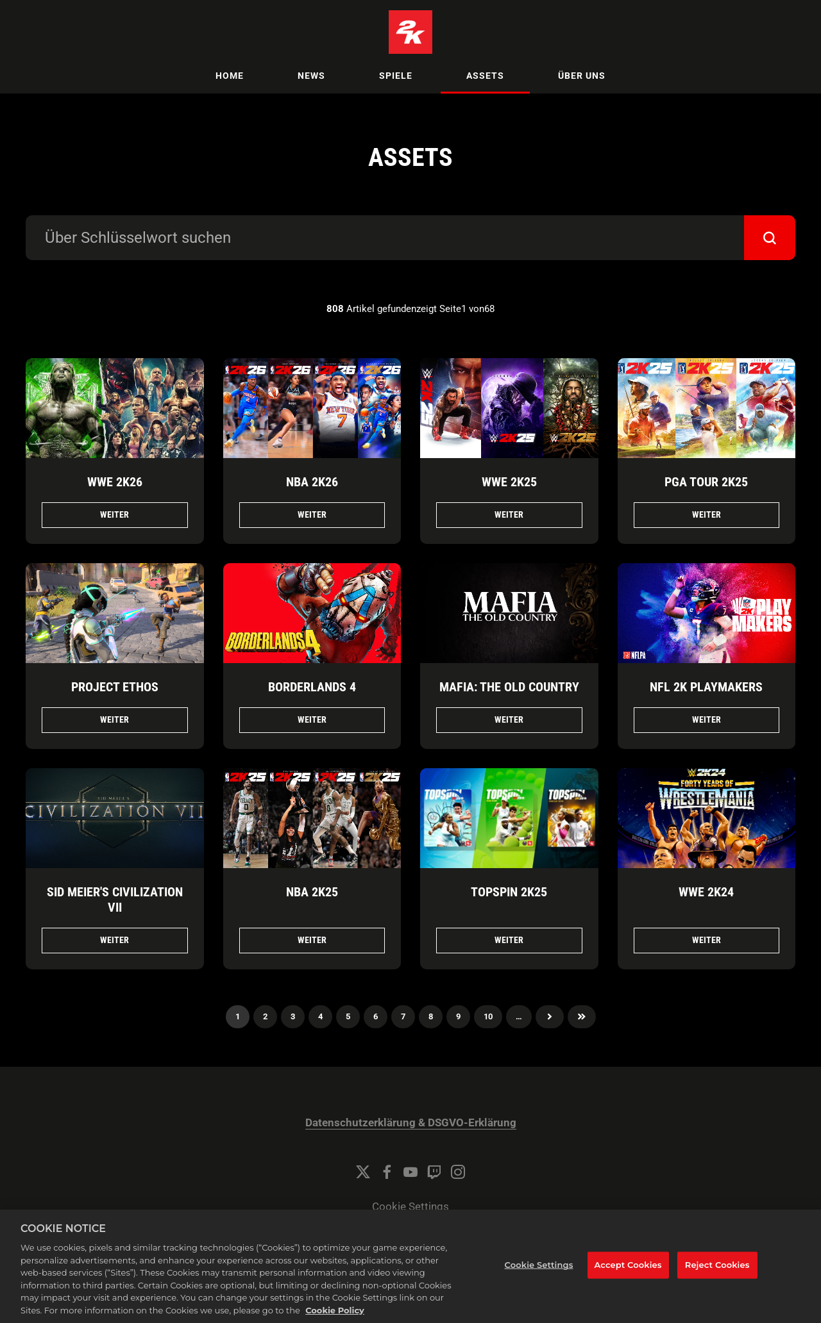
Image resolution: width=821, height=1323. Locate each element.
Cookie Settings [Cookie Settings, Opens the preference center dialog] (539, 1281)
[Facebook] (387, 1172)
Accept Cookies (628, 1281)
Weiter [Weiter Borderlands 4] (312, 719)
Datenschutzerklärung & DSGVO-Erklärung (410, 1123)
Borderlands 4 (312, 686)
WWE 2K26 (114, 481)
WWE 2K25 (509, 481)
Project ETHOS (114, 686)
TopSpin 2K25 (509, 892)
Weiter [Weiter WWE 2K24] (706, 940)
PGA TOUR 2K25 (706, 481)
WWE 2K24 (706, 892)
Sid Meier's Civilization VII (115, 899)
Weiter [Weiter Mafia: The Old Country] (509, 719)
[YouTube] (410, 1172)
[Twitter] (363, 1172)
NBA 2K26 (312, 481)
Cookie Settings (410, 1207)
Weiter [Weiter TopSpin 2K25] (509, 940)
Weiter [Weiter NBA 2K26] (312, 514)
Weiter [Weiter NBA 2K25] (312, 940)
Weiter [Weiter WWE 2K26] (114, 514)
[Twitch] (434, 1172)
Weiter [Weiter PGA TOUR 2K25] (706, 514)
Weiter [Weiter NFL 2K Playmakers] (706, 719)
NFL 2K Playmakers (706, 686)
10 (488, 1016)
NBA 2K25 (312, 892)
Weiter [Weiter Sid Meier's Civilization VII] (114, 940)
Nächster (550, 1016)
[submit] (769, 237)
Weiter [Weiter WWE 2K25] (509, 514)
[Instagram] (458, 1172)
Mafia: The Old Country (509, 686)
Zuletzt (582, 1016)
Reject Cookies (717, 1281)
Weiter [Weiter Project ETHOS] (114, 719)
